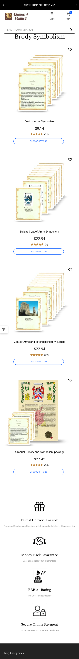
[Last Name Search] (39, 30)
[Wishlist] (70, 49)
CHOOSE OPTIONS (38, 141)
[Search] (71, 30)
